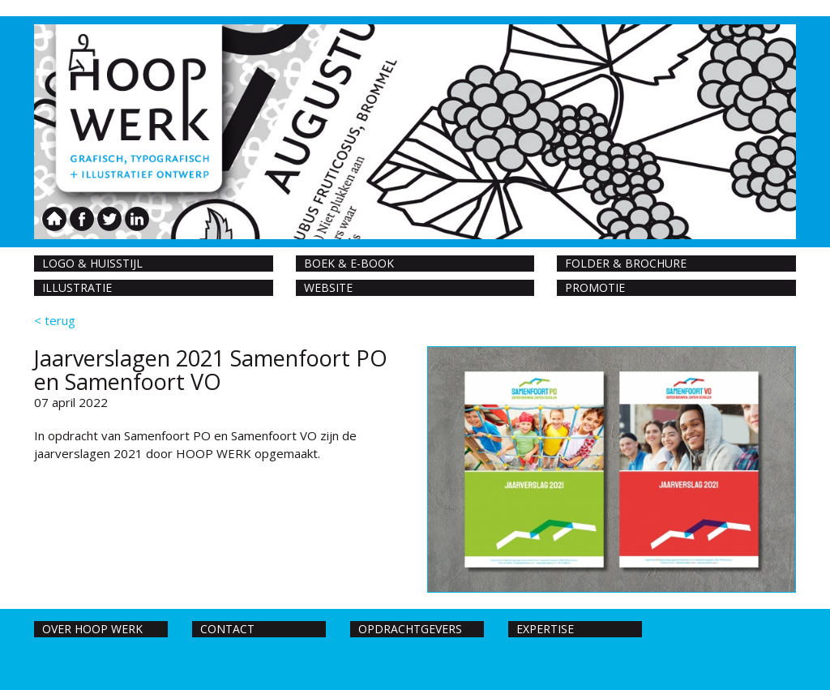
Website (328, 287)
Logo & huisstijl (92, 263)
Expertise (545, 628)
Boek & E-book (349, 263)
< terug (54, 320)
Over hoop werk (92, 628)
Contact (227, 628)
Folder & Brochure (626, 263)
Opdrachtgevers (410, 628)
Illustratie (77, 287)
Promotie (595, 287)
